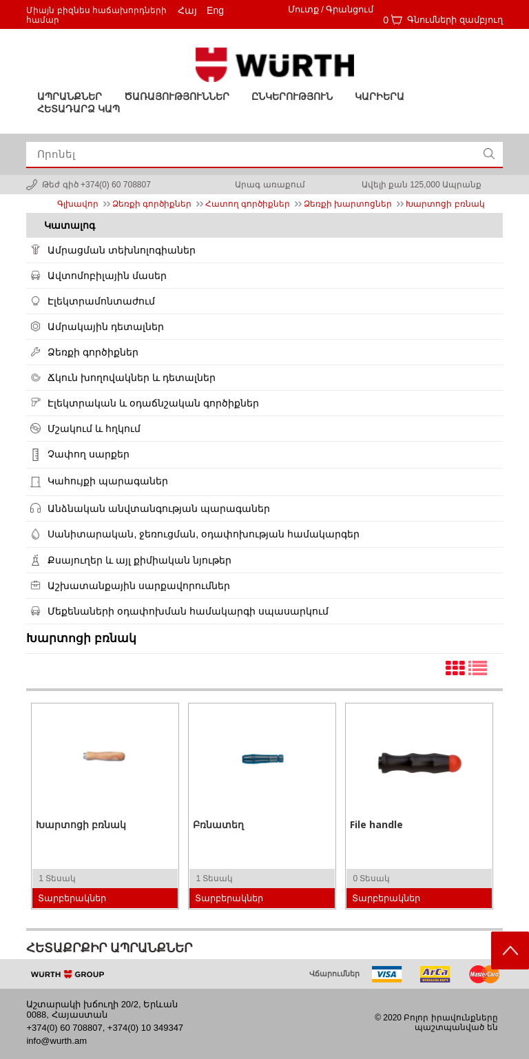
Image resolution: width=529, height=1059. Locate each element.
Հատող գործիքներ (247, 204)
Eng (215, 10)
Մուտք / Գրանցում (331, 9)
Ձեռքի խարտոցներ (348, 204)
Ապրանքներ (69, 96)
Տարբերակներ (72, 898)
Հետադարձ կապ (78, 108)
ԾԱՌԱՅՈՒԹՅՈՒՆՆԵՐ (176, 96)
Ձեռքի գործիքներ (151, 204)
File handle (376, 824)
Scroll (510, 950)
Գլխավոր (77, 204)
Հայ (187, 10)
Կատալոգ (69, 225)
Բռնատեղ (218, 824)
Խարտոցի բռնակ (445, 204)
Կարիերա (379, 96)
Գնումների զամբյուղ (455, 19)
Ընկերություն (292, 96)
